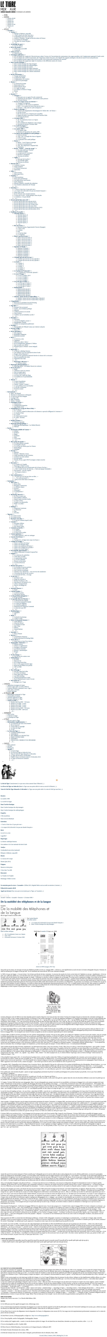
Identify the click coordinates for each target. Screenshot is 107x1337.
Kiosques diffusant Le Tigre (14, 699)
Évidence (16, 432)
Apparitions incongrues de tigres (16, 685)
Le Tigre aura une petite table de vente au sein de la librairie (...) (29, 786)
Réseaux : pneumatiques (20, 650)
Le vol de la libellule (19, 559)
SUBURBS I (14, 738)
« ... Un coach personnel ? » (21, 478)
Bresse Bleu (17, 484)
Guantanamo (17, 404)
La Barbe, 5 (20, 263)
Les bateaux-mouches (20, 648)
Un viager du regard (19, 88)
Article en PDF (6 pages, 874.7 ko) (45, 966)
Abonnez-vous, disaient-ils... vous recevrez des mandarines (30, 571)
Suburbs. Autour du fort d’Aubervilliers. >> (26, 296)
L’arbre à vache (18, 618)
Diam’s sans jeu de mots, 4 (24, 240)
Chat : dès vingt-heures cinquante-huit (27, 145)
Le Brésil (19, 230)
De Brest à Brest (21, 363)
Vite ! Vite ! (20, 121)
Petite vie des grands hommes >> (20, 620)
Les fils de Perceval (19, 562)
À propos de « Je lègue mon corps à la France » (26, 540)
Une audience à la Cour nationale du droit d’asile (27, 352)
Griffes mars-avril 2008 (20, 48)
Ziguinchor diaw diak (20, 358)
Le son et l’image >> (20, 274)
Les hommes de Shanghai (21, 39)
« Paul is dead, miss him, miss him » (24, 35)
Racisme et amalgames (23, 154)
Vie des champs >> (16, 655)
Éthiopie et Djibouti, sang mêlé (22, 33)
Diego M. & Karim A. (20, 579)
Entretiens (4, 821)
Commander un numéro (13, 696)
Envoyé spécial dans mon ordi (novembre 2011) (27, 209)
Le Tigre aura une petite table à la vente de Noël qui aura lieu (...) (32, 789)
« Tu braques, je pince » (20, 472)
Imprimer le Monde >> (20, 246)
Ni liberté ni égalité (22, 151)
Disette (16, 91)
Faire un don (10, 714)
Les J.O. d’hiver (18, 45)
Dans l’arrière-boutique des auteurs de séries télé (27, 70)
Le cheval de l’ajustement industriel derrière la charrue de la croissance (33, 355)
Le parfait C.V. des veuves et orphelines (28, 104)
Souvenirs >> (14, 632)
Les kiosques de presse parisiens (22, 567)
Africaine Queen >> (19, 213)
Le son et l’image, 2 (22, 278)
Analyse (3, 847)
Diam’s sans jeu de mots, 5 (24, 239)
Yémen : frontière (15, 401)
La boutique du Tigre (13, 717)
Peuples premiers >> (16, 420)
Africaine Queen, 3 (22, 222)
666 (15, 614)
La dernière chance (19, 487)
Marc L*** (17, 330)
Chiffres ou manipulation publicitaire (24, 324)
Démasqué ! (17, 490)
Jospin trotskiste (18, 166)
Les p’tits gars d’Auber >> (21, 281)
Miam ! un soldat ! (19, 503)
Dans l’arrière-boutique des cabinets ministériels (27, 71)
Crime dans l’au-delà (19, 556)
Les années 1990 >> (19, 129)
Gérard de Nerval (18, 623)
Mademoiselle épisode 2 (24, 293)
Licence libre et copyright (18, 726)
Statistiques (20, 147)
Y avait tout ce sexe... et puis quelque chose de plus (28, 195)
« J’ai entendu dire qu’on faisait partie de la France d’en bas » (30, 467)
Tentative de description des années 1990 (28, 132)
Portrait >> (14, 450)
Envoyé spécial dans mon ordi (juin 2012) (25, 203)
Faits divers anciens (19, 594)
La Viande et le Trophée (20, 464)
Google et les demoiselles (21, 502)
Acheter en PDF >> (12, 700)
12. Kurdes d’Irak (19, 413)
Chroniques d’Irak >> (17, 402)
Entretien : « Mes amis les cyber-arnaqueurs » (29, 107)
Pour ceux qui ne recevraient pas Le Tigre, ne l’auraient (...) (22, 891)
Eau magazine (18, 333)
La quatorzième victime (20, 558)
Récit (2, 830)
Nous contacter (11, 745)
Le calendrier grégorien (20, 605)
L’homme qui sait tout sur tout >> (23, 257)
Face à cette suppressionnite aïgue (23, 664)
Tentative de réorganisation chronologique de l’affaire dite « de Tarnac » (36, 110)
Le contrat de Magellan (20, 603)
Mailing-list (10, 748)
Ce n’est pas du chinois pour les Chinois (25, 446)
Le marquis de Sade (19, 624)
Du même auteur (31, 920)
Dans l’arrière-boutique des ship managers (25, 64)
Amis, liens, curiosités (13, 689)
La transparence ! (18, 491)
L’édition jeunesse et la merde (22, 311)
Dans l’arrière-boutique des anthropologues (25, 65)
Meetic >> (17, 141)
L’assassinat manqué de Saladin (22, 602)
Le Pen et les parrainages (21, 80)
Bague (16, 434)
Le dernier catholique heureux (22, 351)
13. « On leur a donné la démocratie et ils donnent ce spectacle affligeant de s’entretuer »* (38, 411)
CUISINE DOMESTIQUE (18, 732)
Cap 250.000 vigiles (22, 160)
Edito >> (13, 171)
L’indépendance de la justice (21, 79)
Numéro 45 (10, 23)
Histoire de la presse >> (17, 565)
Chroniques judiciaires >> (18, 55)
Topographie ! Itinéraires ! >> (19, 642)
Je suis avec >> (15, 576)
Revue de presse (15, 725)
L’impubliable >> (16, 301)
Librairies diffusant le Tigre (14, 697)
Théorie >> (14, 379)
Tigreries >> (10, 514)
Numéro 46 (10, 21)
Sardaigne (16, 449)
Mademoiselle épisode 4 (24, 290)
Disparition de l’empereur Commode (24, 606)
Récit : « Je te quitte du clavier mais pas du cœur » (31, 106)
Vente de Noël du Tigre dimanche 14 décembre (23, 754)
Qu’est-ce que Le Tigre (13, 720)
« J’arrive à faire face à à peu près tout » (25, 189)
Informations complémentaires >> (17, 722)
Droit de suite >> (15, 163)
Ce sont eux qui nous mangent (19, 396)
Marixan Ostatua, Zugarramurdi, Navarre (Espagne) (31, 227)
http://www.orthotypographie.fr (40, 1315)
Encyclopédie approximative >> (20, 550)
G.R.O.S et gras (21, 138)
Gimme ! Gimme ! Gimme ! (21, 384)
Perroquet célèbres (19, 523)
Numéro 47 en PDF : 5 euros (18, 703)
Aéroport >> (17, 95)
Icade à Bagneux (18, 181)
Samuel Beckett (18, 629)
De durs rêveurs (21, 112)
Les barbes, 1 (21, 269)
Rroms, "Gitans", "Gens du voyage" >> (25, 148)
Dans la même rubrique (7, 931)
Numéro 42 (10, 26)
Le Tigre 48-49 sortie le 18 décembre (21, 755)
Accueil (3, 897)
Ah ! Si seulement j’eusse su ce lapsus (27, 119)
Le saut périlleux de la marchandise (23, 385)
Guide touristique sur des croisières (23, 455)
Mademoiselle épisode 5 (24, 289)
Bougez (16, 652)
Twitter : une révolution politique (23, 308)
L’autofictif (17, 50)
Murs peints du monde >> (18, 441)
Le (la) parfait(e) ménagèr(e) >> (20, 596)
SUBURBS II (14, 734)
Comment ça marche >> (17, 528)
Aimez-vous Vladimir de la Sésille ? (24, 547)
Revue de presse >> (16, 367)
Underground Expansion (20, 405)
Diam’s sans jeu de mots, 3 (24, 242)
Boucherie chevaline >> (17, 519)
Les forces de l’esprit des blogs (22, 375)
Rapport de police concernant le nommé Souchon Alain (32, 115)
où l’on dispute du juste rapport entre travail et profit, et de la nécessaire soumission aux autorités (40, 59)
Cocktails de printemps (20, 617)
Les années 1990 (21, 130)
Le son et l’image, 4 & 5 (24, 275)
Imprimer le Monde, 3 (23, 252)
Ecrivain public (18, 458)
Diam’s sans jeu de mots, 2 (24, 243)
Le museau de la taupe (20, 83)
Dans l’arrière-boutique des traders (23, 67)
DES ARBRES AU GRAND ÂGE (20, 735)
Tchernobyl (17, 169)
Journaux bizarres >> (17, 588)
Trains (15, 590)
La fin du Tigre (15, 751)
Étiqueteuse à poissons (20, 508)
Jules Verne (17, 626)
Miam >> (13, 615)
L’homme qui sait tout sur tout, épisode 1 (28, 260)
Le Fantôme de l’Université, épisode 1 (27, 272)
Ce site (12, 729)
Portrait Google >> (16, 328)
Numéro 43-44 (11, 24)
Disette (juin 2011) (19, 85)
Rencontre (4, 873)
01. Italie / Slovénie (19, 417)
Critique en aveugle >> (17, 541)
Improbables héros (19, 407)
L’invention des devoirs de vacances (23, 573)
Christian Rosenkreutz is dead (22, 677)
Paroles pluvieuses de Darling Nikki (23, 638)
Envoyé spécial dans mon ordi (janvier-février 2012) (28, 207)
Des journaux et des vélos (21, 568)
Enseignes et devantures (20, 647)
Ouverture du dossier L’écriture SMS (27, 124)
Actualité (14, 897)
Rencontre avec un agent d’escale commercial (29, 97)
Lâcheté (16, 431)
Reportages (4, 838)
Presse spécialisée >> (17, 331)
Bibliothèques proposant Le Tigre (16, 694)
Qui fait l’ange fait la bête (21, 671)
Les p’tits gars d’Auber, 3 (24, 283)
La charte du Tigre (16, 728)
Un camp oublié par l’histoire (25, 150)
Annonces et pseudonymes (24, 144)
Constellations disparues (20, 636)
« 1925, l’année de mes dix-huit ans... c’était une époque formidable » (33, 469)
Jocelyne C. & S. (18, 577)
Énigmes (3, 864)
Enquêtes (3, 813)
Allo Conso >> (15, 482)
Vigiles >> (17, 157)
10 (41, 1234)
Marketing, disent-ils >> (17, 494)
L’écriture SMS (28, 897)
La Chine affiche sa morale (21, 443)
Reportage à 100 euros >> (21, 361)
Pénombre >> (14, 317)
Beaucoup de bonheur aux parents (23, 665)
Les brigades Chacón (19, 444)
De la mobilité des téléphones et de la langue (29, 123)
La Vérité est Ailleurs (20, 673)
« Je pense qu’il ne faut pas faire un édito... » (26, 476)
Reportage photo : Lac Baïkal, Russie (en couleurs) (28, 366)
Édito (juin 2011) (18, 174)
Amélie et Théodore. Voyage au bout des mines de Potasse (29, 38)
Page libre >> (14, 305)
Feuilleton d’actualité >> (18, 212)
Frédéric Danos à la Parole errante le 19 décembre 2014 (26, 757)
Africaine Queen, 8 (22, 215)
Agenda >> (10, 749)
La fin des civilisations (20, 387)
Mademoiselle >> (19, 287)
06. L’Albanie (17, 410)
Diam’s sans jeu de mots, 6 (24, 237)
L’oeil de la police (19, 593)
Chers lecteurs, (18, 172)
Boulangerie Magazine (20, 334)
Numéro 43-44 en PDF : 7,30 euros (20, 708)
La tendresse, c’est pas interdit (22, 197)
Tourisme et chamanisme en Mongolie (21, 395)
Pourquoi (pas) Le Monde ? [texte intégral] (25, 346)
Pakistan (16, 426)
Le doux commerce (19, 382)
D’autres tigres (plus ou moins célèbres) (18, 686)
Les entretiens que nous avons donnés (21, 723)
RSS (54, 1335)
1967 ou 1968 (17, 667)
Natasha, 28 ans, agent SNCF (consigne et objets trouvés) (29, 460)
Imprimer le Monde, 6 (23, 249)
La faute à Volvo (18, 500)
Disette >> (14, 82)
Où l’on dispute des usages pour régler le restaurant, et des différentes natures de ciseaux (38, 61)
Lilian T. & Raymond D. (20, 583)
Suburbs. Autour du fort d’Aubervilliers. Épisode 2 (31, 298)
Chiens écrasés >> (16, 51)
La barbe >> (17, 262)
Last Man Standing (19, 676)
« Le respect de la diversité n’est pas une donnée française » (30, 191)
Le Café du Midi (21, 233)
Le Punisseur (17, 509)
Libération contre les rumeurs (22, 370)
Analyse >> (14, 32)
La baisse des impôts (19, 77)
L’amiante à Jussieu (19, 165)
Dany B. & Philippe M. (20, 585)
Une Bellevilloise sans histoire (22, 180)
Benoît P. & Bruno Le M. (21, 580)
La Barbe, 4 (20, 265)
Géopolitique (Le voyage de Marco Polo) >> (23, 408)
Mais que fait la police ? (23, 159)
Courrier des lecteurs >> (18, 537)
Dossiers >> (14, 94)
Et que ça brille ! (18, 597)
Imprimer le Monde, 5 (23, 248)
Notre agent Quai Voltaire (21, 674)
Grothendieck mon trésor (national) (23, 36)
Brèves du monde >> (16, 47)
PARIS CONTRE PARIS (17, 737)
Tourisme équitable (19, 422)
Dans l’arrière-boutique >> (18, 62)
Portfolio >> (14, 325)
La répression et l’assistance (25, 153)
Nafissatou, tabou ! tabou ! (21, 342)
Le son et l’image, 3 (22, 277)
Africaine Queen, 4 (22, 221)
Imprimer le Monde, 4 (23, 251)
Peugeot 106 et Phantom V (21, 354)
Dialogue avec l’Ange (20, 682)
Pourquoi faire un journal (21, 307)
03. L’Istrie (17, 414)
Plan (45, 1335)
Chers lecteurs (18, 313)
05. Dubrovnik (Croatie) (20, 416)
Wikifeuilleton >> (16, 658)
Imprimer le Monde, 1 (23, 256)
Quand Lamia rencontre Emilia (22, 499)
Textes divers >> (15, 639)
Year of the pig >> (16, 670)
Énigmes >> (14, 553)
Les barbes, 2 (21, 268)
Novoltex (16, 512)
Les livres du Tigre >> (13, 731)
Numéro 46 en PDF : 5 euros (18, 705)
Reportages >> (15, 349)
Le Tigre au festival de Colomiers (20, 758)
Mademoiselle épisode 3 (24, 292)
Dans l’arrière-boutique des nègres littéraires (26, 68)
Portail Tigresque (12, 691)
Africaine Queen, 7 (22, 216)
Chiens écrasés (18, 53)
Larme (16, 538)
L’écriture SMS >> (19, 118)
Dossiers (3, 796)
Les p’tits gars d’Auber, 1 (24, 286)
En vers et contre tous (20, 496)
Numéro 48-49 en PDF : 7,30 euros (20, 702)
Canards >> (14, 522)
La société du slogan (22, 127)
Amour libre (17, 438)
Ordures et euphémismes (20, 645)
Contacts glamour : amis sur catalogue (24, 535)
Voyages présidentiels (20, 76)
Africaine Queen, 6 (22, 218)
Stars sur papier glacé (20, 372)
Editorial (16, 310)
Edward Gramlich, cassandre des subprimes (25, 183)
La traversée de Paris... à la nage (22, 574)
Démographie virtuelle (20, 322)
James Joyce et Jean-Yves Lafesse (23, 641)
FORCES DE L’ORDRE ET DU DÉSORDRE (23, 740)
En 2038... (17, 659)
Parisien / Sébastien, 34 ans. (21, 454)
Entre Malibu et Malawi (20, 497)
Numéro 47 (10, 20)
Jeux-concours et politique (21, 570)
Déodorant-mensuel (19, 336)
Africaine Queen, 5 (22, 219)
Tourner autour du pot (20, 373)
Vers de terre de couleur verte (22, 656)
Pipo (15, 511)
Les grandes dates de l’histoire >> (20, 599)
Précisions (17, 319)
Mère (15, 437)
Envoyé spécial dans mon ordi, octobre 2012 (26, 204)
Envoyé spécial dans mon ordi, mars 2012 (25, 206)
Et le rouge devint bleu (20, 662)
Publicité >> (14, 506)
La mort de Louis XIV (20, 608)
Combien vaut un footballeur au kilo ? (24, 314)
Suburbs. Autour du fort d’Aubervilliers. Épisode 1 (31, 299)
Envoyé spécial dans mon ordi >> (20, 200)
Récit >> (13, 337)
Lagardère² (17, 340)
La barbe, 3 (20, 266)
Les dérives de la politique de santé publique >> (27, 133)
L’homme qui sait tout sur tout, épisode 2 (28, 259)
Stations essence (18, 644)
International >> (12, 392)
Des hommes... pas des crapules (22, 470)
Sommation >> (11, 481)
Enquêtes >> (14, 175)
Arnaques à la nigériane (23, 103)
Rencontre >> (15, 463)
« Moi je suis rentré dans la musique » (24, 479)
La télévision (17, 531)
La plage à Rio (15, 398)
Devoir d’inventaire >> (17, 74)
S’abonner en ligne (12, 715)
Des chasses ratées (19, 526)
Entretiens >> (15, 188)
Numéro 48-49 (11, 18)
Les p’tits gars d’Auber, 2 (24, 284)
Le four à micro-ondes (20, 532)
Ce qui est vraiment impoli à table (23, 520)
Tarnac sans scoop (19, 192)
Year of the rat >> (16, 680)
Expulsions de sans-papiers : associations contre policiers (32, 98)
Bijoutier (16, 452)
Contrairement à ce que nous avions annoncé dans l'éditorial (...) (22, 783)
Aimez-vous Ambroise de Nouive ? (23, 546)
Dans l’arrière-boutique (7, 804)
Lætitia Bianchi (33, 918)
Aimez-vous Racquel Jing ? (21, 544)
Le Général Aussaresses (20, 168)
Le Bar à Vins (21, 228)
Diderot (16, 627)
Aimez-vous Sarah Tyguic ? (21, 549)
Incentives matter (18, 389)
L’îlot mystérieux (18, 177)
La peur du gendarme (19, 381)
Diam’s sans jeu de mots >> (22, 236)
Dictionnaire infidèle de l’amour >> (21, 429)
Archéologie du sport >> (18, 44)
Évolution (16, 435)
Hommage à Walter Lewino (21, 466)
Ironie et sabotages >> (20, 109)
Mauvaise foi (17, 661)
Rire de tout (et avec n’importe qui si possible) (29, 113)
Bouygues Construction (20, 485)
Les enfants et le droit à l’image (22, 89)
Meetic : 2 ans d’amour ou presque (26, 142)
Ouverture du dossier (23, 116)
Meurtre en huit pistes (20, 561)
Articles (8, 897)
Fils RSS (9, 746)
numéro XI (45, 931)
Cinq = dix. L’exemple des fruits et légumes (29, 136)
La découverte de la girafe (21, 600)
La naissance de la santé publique (26, 139)
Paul (18, 231)
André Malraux (18, 621)
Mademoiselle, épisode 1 (24, 295)
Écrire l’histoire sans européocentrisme (24, 194)
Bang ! (16, 369)
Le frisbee (16, 529)
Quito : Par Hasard (16, 393)
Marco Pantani (18, 633)
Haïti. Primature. (15, 399)
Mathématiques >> (16, 611)
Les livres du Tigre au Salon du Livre (21, 752)
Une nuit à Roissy (22, 100)
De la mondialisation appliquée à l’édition (25, 343)
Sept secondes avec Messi (21, 345)
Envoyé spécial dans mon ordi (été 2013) (25, 201)
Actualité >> (10, 30)
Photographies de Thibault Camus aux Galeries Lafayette (29, 327)
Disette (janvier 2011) (20, 86)
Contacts (50, 1335)
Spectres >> (14, 635)
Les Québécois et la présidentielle (23, 376)
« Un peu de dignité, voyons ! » (22, 321)
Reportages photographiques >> (20, 364)
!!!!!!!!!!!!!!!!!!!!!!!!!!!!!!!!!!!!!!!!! (23, 304)
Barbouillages (18, 447)
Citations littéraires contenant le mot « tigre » (19, 688)
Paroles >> (10, 428)
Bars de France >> (19, 225)
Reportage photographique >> (19, 423)
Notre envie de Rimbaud (20, 178)
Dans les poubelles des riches (22, 357)
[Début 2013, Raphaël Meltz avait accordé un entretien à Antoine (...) (31, 885)
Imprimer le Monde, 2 (23, 254)
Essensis (16, 488)
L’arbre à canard (18, 525)
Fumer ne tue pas (22, 135)
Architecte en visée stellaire (21, 457)
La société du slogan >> (21, 126)
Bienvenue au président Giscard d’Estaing (25, 302)
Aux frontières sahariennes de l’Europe (24, 184)
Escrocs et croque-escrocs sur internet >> (26, 101)
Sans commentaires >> (17, 475)
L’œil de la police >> (16, 591)
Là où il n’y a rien (19, 339)
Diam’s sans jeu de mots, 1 (24, 245)
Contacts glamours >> (17, 534)
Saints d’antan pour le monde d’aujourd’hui (26, 552)
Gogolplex (17, 612)
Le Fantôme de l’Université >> (23, 271)
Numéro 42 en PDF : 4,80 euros (19, 709)
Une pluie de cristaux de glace (22, 41)
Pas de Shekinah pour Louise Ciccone (24, 679)
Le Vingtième (21, 234)
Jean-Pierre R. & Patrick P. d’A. (22, 582)
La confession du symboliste (21, 555)
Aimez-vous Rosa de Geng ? (21, 543)
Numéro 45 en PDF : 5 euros (18, 706)
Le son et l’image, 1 (22, 280)
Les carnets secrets (16, 515)
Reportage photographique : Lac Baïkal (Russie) (27, 425)
